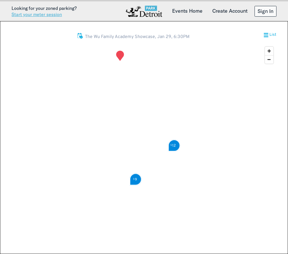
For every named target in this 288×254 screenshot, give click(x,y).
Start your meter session (37, 14)
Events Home (187, 11)
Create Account (230, 11)
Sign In (265, 11)
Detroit (144, 11)
